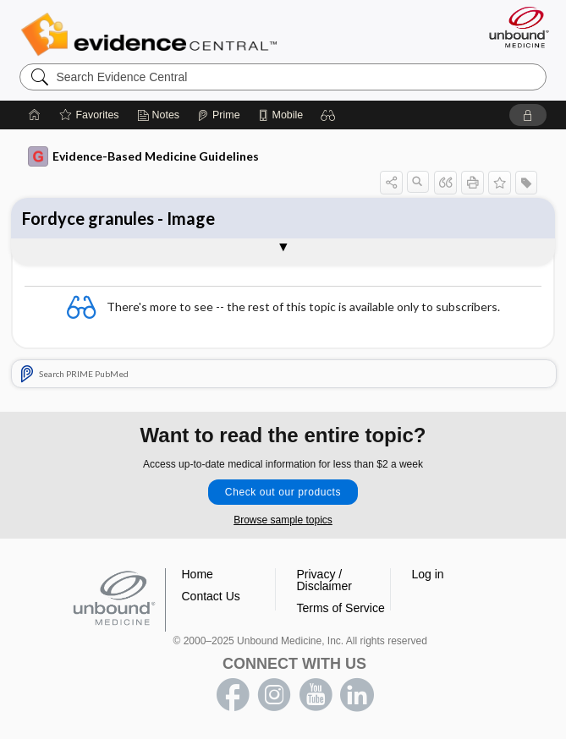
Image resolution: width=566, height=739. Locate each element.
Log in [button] (428, 574)
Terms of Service (341, 608)
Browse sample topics (283, 520)
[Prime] (218, 115)
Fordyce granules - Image (118, 218)
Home (197, 574)
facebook (233, 695)
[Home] (35, 115)
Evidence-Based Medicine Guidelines (143, 156)
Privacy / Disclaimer (324, 580)
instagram (274, 695)
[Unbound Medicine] (513, 27)
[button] (328, 115)
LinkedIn (357, 695)
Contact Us (211, 596)
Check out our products (283, 492)
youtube (315, 695)
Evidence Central (152, 34)
